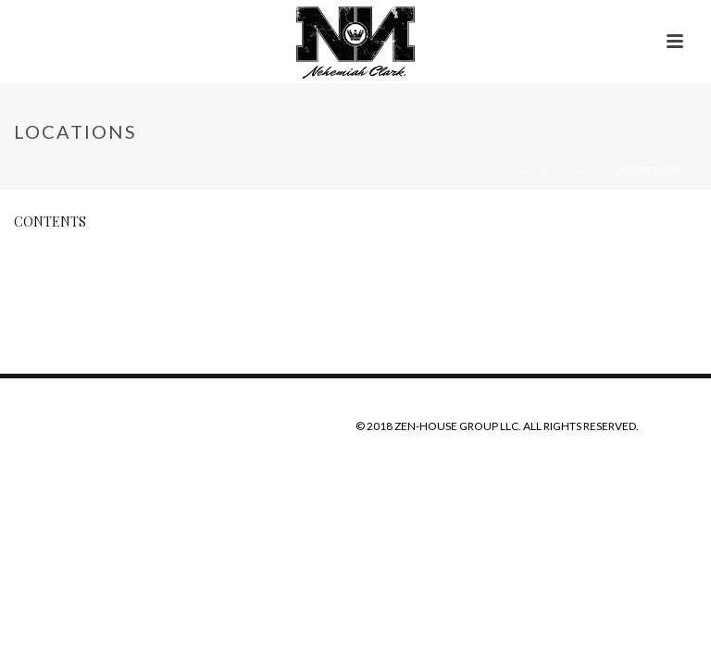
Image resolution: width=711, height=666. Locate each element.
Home (535, 170)
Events (584, 170)
